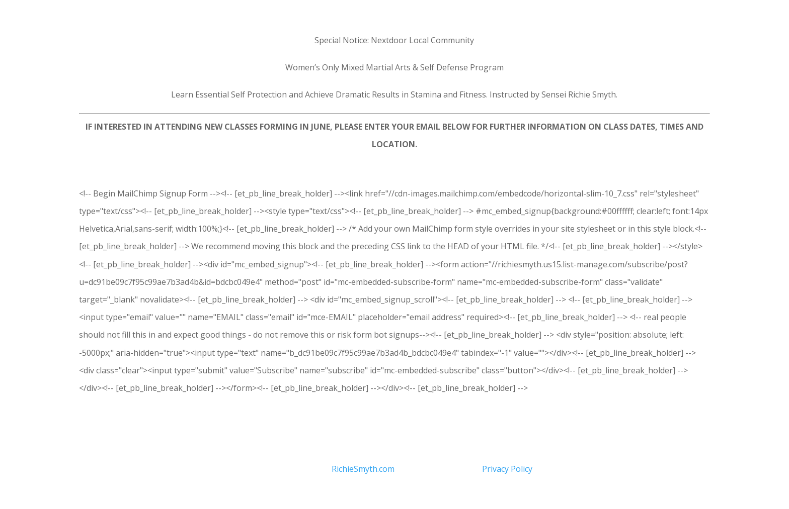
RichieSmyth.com (363, 468)
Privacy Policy (507, 468)
